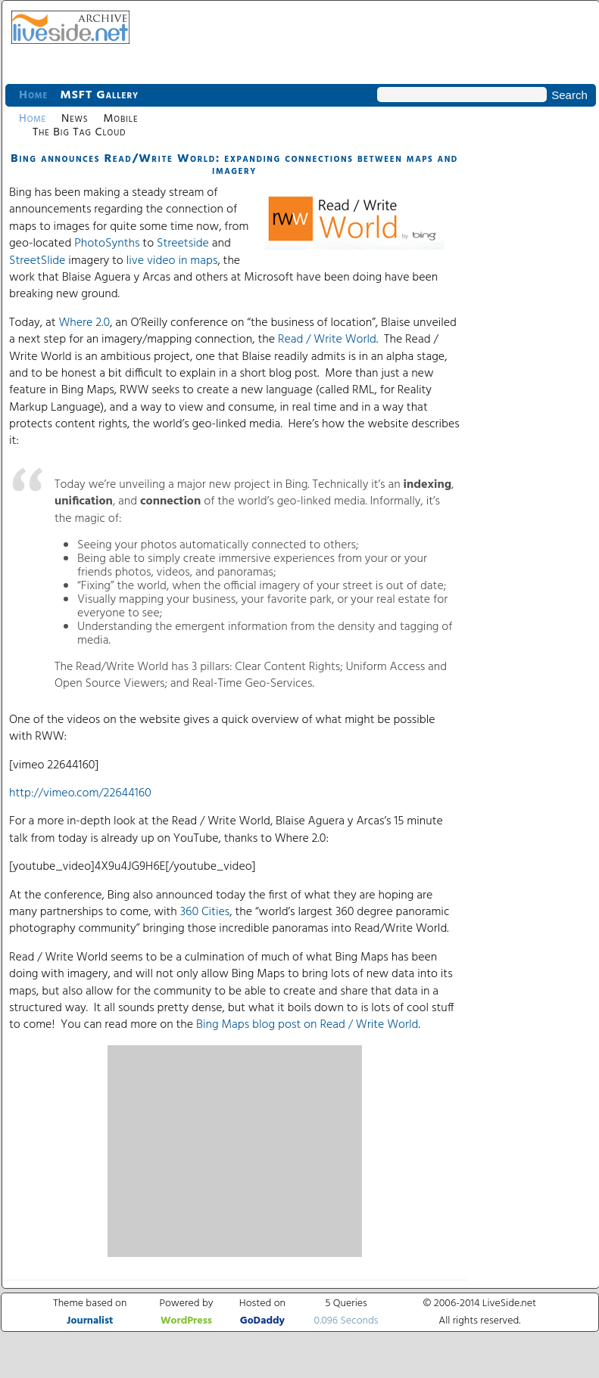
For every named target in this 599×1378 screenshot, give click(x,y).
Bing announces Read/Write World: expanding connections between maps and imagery (234, 165)
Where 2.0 (84, 323)
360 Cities (205, 912)
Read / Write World (327, 339)
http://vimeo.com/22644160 (80, 793)
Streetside (183, 243)
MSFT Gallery (99, 95)
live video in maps (172, 261)
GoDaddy (262, 1321)
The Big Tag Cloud (79, 132)
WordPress (186, 1321)
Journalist (90, 1321)
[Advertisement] (235, 1151)
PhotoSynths (106, 243)
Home (33, 95)
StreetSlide (37, 261)
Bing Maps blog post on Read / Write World (307, 1025)
